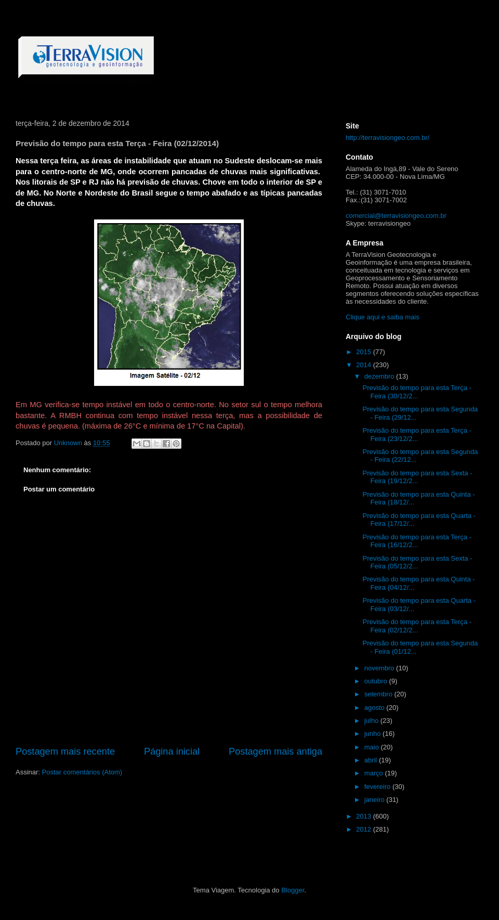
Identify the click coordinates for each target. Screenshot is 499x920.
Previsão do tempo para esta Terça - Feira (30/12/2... (416, 392)
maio (372, 747)
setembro (379, 694)
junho (373, 733)
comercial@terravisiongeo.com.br (396, 215)
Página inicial (172, 751)
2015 (364, 352)
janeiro (375, 800)
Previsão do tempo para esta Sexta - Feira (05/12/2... (417, 562)
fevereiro (378, 787)
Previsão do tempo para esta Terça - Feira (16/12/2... (416, 541)
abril (371, 760)
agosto (375, 707)
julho (372, 720)
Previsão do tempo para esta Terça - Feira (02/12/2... (416, 626)
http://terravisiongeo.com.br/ (387, 137)
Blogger (292, 890)
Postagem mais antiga (275, 751)
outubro (376, 681)
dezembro (380, 376)
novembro (380, 668)
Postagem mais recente (65, 751)
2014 (364, 365)
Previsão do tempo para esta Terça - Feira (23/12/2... (416, 434)
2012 (364, 829)
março (374, 773)
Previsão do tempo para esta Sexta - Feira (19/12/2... (417, 477)
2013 (364, 816)
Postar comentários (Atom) (82, 772)
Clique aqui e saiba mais (382, 317)
